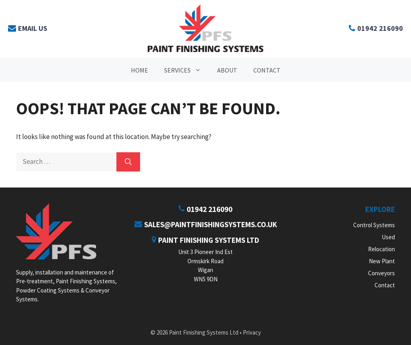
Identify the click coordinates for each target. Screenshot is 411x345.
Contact (267, 70)
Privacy (252, 332)
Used (388, 237)
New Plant (382, 261)
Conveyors (381, 273)
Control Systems (374, 225)
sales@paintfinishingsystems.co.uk (205, 224)
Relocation (381, 249)
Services (186, 70)
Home (139, 70)
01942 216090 (205, 209)
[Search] (128, 161)
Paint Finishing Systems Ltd (205, 240)
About (227, 70)
